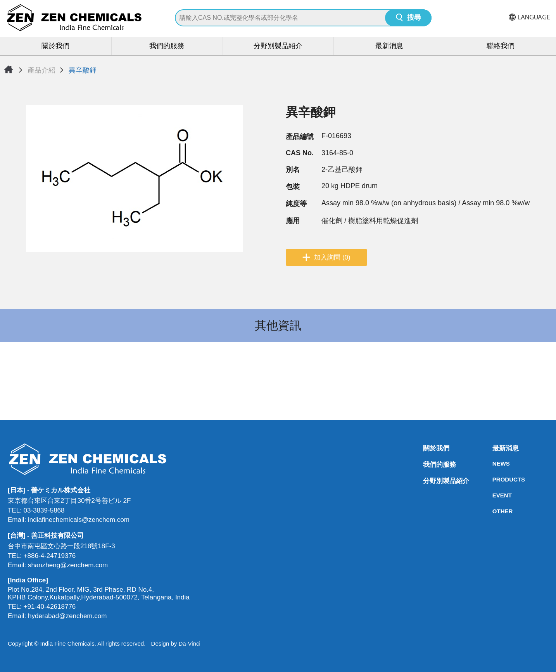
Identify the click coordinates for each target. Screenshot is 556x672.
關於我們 (55, 46)
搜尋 (414, 18)
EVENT (494, 495)
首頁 (8, 69)
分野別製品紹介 (278, 46)
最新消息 (389, 46)
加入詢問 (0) (332, 257)
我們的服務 (166, 46)
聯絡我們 (501, 46)
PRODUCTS (494, 479)
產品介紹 (41, 70)
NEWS (494, 463)
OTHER (494, 511)
